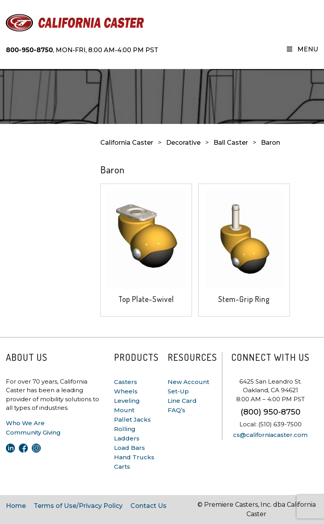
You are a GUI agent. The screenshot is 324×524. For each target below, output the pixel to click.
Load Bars (129, 447)
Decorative (183, 142)
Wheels (126, 391)
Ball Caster (231, 142)
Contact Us (148, 505)
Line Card (182, 400)
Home (16, 505)
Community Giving (33, 432)
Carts (122, 466)
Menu (302, 49)
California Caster (126, 142)
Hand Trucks (134, 457)
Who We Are (25, 423)
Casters (125, 382)
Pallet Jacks (132, 419)
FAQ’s (176, 410)
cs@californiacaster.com (270, 434)
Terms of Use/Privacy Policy (78, 505)
